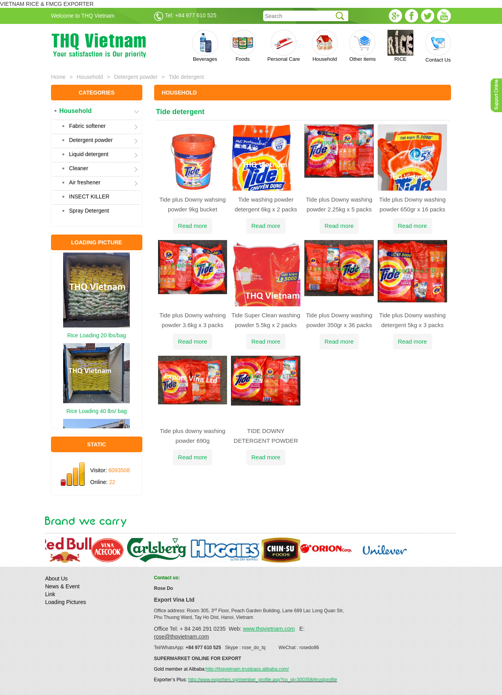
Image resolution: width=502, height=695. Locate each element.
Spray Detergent (89, 210)
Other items (362, 46)
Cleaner (78, 168)
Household (325, 46)
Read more (192, 225)
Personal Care (283, 46)
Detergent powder (136, 77)
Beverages (205, 46)
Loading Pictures (65, 602)
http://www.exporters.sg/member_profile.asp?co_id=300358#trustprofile (262, 679)
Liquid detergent (88, 154)
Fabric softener (87, 126)
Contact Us (438, 46)
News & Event (62, 586)
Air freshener (84, 182)
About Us (56, 578)
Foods (243, 46)
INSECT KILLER (89, 196)
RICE (400, 46)
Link (50, 594)
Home (58, 77)
